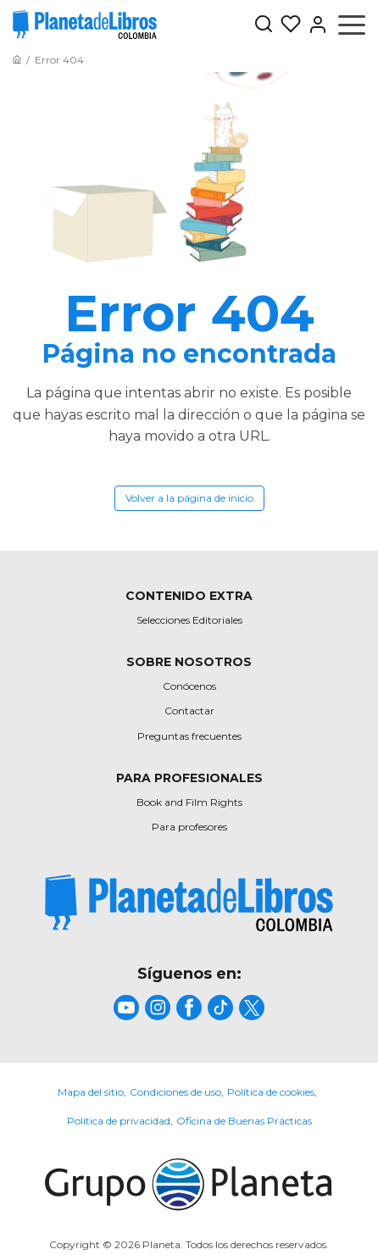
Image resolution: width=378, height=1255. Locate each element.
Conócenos (189, 686)
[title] (189, 903)
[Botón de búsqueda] (263, 25)
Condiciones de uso (175, 1092)
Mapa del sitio (91, 1092)
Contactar (189, 710)
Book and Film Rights (189, 802)
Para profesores (189, 826)
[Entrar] (314, 24)
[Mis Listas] (287, 24)
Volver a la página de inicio (189, 497)
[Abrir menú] (351, 25)
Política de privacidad (118, 1120)
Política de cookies (270, 1092)
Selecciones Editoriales (189, 620)
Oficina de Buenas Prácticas (244, 1120)
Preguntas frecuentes (189, 736)
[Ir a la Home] (17, 59)
